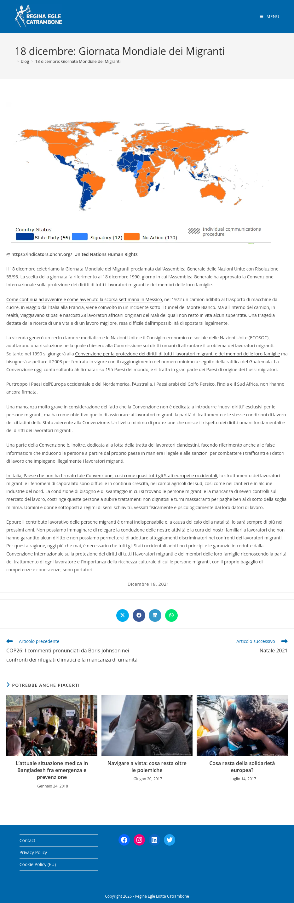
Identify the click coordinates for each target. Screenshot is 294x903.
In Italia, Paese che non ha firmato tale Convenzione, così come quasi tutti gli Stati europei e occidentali (111, 475)
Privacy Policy (33, 852)
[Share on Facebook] (139, 615)
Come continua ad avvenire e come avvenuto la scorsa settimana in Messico (84, 299)
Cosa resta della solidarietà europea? (242, 767)
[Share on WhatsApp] (171, 615)
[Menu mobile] (269, 16)
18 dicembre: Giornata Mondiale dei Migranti (78, 61)
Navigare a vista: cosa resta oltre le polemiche (147, 767)
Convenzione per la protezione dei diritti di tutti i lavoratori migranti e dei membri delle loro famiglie (177, 354)
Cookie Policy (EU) (38, 864)
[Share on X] (122, 615)
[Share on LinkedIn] (155, 615)
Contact (27, 840)
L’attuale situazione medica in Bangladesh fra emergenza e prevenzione (52, 770)
